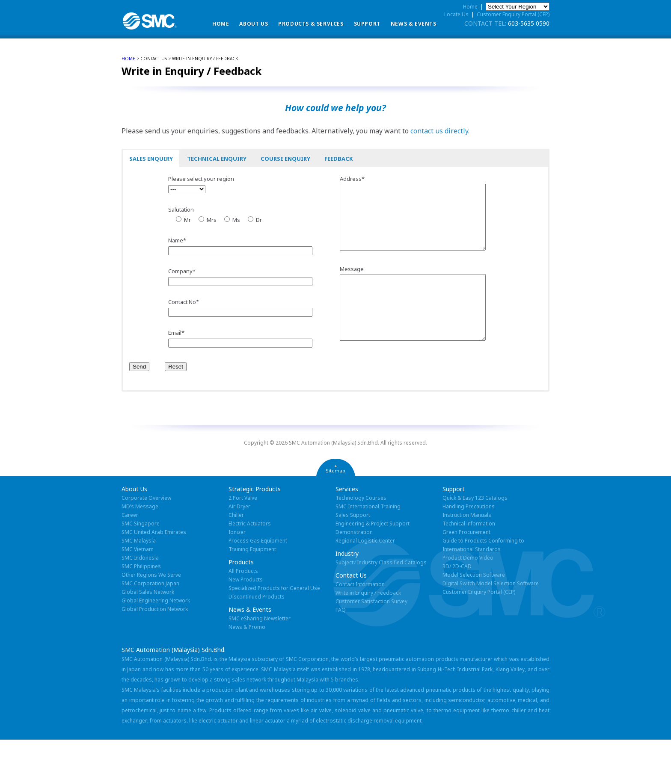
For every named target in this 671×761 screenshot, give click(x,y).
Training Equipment (252, 570)
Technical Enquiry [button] (216, 158)
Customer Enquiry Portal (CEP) (513, 14)
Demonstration (354, 553)
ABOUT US (253, 23)
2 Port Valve (243, 519)
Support (367, 23)
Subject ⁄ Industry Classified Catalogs (381, 583)
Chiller (236, 536)
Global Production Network (155, 630)
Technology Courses (361, 519)
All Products (243, 592)
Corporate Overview (146, 519)
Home (220, 23)
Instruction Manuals (466, 536)
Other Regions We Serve (151, 596)
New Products (246, 601)
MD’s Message (140, 527)
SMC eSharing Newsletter (260, 639)
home (128, 59)
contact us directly (439, 131)
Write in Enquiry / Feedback (368, 614)
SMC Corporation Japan (150, 604)
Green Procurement (466, 553)
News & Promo (247, 648)
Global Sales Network (148, 613)
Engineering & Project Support (373, 545)
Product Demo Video (467, 579)
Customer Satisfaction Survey (371, 622)
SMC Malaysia (139, 562)
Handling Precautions (468, 527)
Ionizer (237, 553)
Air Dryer (239, 527)
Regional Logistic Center (365, 562)
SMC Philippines (141, 587)
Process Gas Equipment (258, 562)
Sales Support (353, 536)
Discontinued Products (257, 618)
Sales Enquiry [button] (151, 158)
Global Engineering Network (156, 621)
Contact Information (360, 605)
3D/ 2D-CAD (457, 587)
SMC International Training (368, 527)
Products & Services (310, 23)
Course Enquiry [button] (285, 158)
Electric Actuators (250, 545)
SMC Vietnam (138, 570)
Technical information (468, 545)
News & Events (413, 23)
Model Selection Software (473, 596)
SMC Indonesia (140, 579)
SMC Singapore (141, 545)
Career (130, 536)
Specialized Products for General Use (274, 609)
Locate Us (456, 14)
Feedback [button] (338, 158)
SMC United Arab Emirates (154, 553)
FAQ (341, 631)
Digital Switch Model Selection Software (490, 604)
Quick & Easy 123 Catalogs (475, 519)
